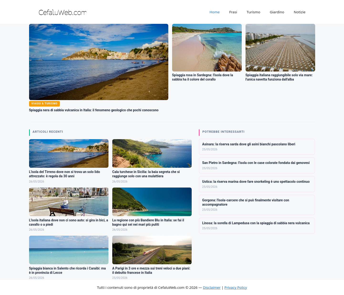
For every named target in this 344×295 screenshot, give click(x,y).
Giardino (277, 12)
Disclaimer (212, 287)
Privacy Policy (235, 287)
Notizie (299, 12)
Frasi (233, 12)
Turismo (253, 12)
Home (215, 12)
